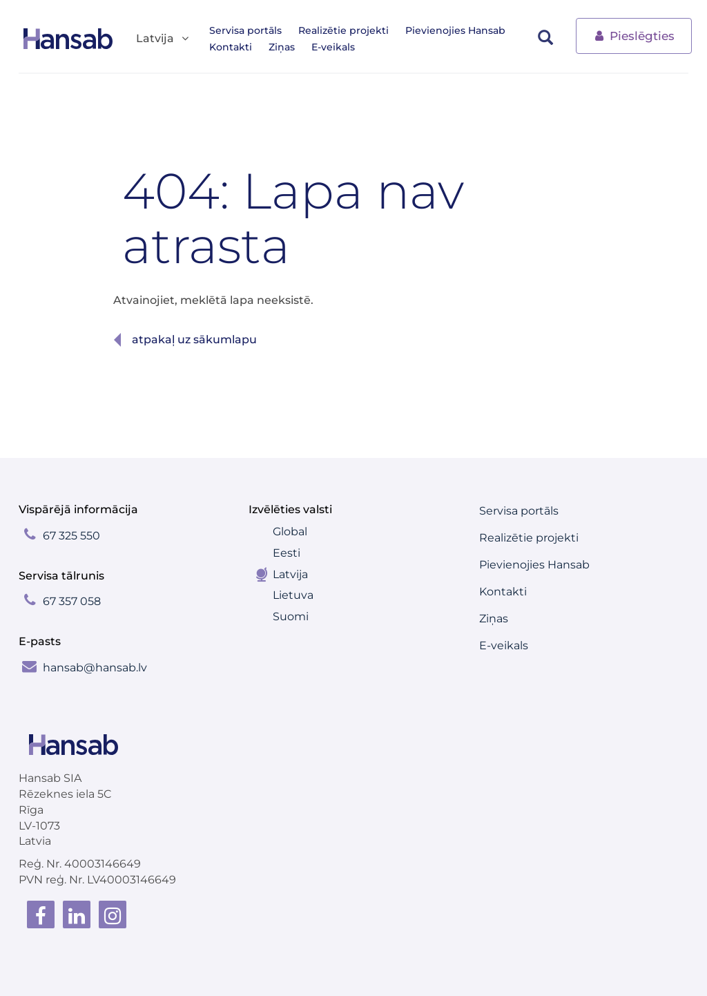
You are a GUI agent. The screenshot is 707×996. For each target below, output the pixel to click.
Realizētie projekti (343, 30)
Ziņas (282, 47)
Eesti (286, 552)
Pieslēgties (634, 35)
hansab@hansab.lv (95, 667)
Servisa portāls (245, 30)
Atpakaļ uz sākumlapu (194, 339)
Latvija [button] (163, 39)
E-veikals (333, 47)
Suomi (291, 616)
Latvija (290, 574)
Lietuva (293, 595)
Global (290, 531)
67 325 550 (71, 535)
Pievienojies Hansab (455, 30)
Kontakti (230, 47)
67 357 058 (72, 601)
